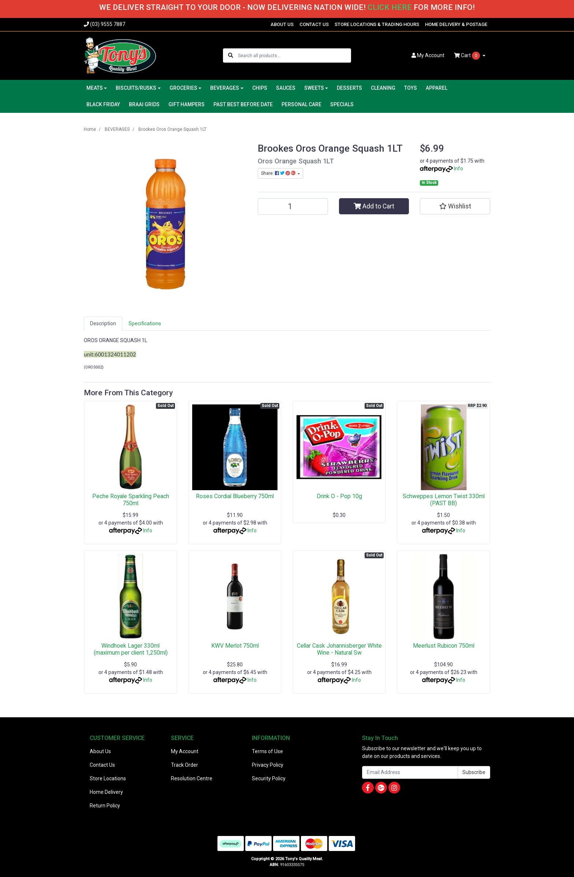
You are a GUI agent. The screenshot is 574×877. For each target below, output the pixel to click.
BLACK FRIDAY (103, 104)
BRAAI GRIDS (144, 104)
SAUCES (285, 88)
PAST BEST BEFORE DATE (243, 104)
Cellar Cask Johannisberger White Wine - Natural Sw (339, 649)
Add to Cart (374, 206)
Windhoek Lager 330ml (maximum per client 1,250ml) (131, 649)
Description (103, 323)
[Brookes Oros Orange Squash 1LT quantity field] (293, 206)
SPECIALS (342, 104)
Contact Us (102, 765)
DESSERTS (349, 88)
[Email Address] (410, 772)
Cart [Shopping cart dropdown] (467, 56)
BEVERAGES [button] (224, 88)
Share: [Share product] (279, 173)
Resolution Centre (191, 778)
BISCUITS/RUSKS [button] (136, 88)
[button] (455, 206)
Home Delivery (106, 792)
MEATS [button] (94, 88)
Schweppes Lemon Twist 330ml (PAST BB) (444, 500)
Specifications (144, 323)
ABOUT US (282, 24)
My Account (184, 751)
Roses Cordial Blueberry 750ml (235, 496)
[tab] (103, 324)
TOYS (410, 88)
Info (458, 168)
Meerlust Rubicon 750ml (443, 645)
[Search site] (230, 55)
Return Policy (105, 805)
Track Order (184, 765)
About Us (100, 751)
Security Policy (269, 778)
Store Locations (108, 778)
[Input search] (294, 55)
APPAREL (436, 88)
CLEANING (383, 88)
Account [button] (427, 55)
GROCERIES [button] (183, 88)
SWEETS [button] (314, 88)
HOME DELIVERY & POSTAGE (456, 24)
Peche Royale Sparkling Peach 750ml (130, 500)
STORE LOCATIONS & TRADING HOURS (377, 24)
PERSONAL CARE (301, 104)
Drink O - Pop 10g (339, 496)
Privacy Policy (267, 765)
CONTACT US (314, 24)
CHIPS (259, 88)
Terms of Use (267, 751)
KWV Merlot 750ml (235, 645)
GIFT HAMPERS (186, 104)
